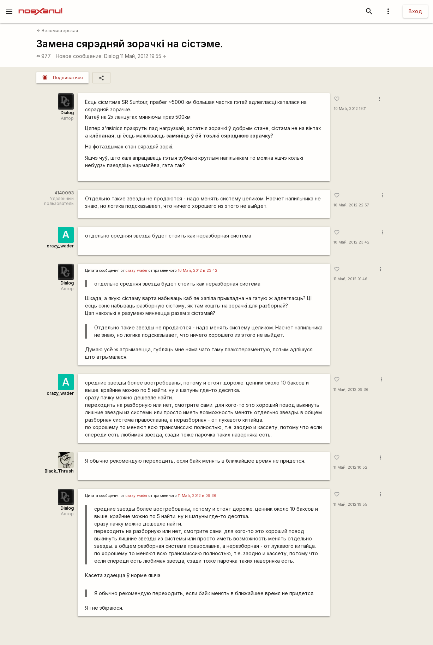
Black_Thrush (59, 471)
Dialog (111, 56)
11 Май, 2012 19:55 (143, 56)
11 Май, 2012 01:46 (350, 279)
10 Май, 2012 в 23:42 (197, 270)
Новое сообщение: (79, 56)
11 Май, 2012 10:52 (350, 467)
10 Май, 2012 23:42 (351, 242)
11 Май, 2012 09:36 (350, 389)
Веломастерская (57, 30)
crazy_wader (60, 245)
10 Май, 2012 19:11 (350, 108)
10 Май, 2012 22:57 (351, 205)
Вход (415, 11)
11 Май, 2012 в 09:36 (197, 495)
